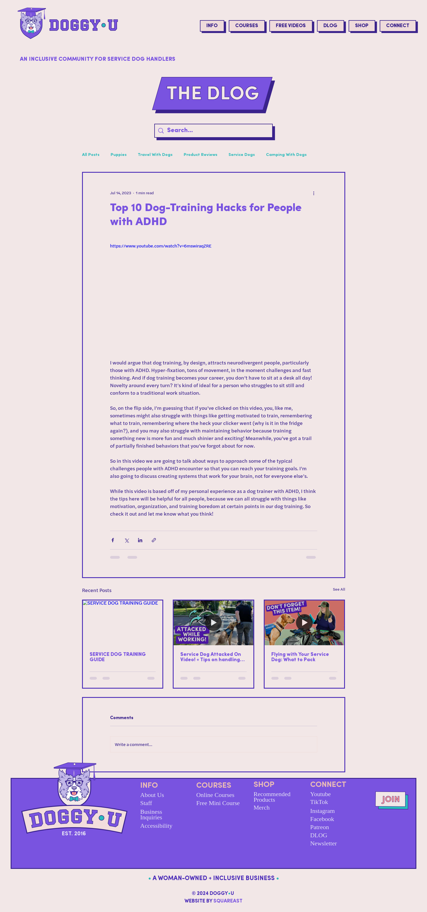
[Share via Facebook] (112, 540)
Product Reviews (200, 155)
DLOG (318, 835)
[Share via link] (154, 540)
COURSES (213, 786)
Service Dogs (241, 155)
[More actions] (314, 193)
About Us (152, 794)
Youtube (320, 794)
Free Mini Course (218, 802)
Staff (146, 802)
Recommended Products (272, 797)
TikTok (319, 801)
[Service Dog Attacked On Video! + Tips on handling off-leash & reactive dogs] (213, 622)
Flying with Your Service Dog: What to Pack (300, 657)
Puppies (119, 155)
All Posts (90, 155)
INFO (149, 786)
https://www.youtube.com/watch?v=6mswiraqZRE (160, 246)
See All (339, 589)
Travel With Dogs (155, 155)
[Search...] (214, 130)
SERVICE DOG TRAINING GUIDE (118, 657)
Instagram (322, 810)
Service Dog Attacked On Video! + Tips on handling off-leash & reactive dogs (211, 657)
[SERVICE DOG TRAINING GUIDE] (123, 622)
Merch (262, 807)
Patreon (319, 827)
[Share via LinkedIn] (140, 540)
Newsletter (323, 843)
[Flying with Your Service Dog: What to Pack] (304, 622)
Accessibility (156, 825)
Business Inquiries (151, 814)
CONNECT (328, 785)
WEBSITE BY (213, 901)
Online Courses (215, 794)
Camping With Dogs (286, 155)
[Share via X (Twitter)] (126, 540)
